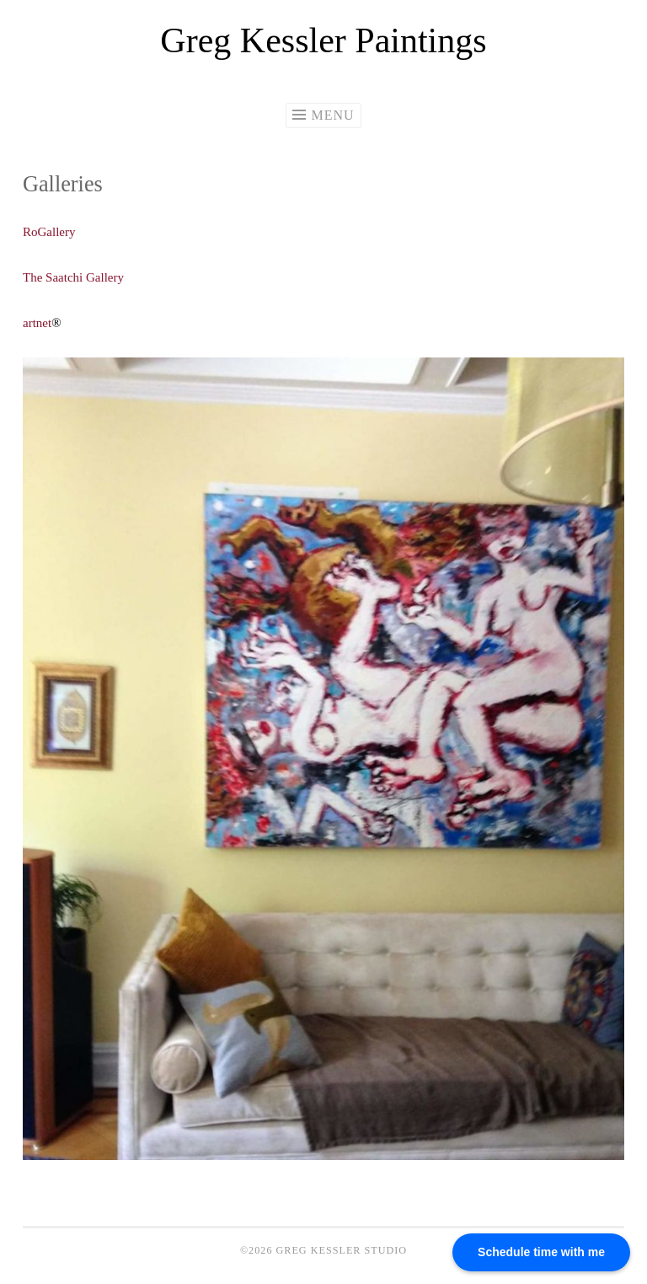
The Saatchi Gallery (75, 277)
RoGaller (46, 232)
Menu (332, 115)
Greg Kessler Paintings (323, 40)
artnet (37, 323)
